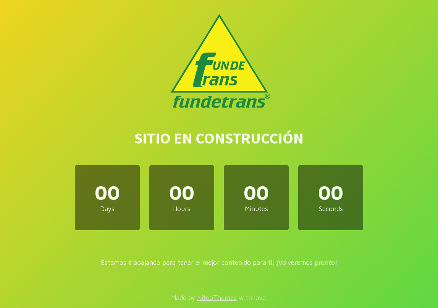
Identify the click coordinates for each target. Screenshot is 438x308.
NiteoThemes (217, 298)
